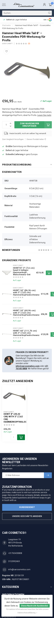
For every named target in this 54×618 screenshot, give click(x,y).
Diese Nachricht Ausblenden (34, 606)
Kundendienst (27, 507)
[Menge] (13, 437)
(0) (29, 43)
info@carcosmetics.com (28, 366)
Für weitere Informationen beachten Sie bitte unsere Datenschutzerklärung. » (27, 611)
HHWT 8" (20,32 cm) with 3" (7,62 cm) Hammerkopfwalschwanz (14, 418)
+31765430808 (15, 553)
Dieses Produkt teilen (36, 139)
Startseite (6, 25)
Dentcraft (7, 43)
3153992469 (14, 561)
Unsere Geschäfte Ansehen (27, 516)
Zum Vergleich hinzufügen (13, 139)
